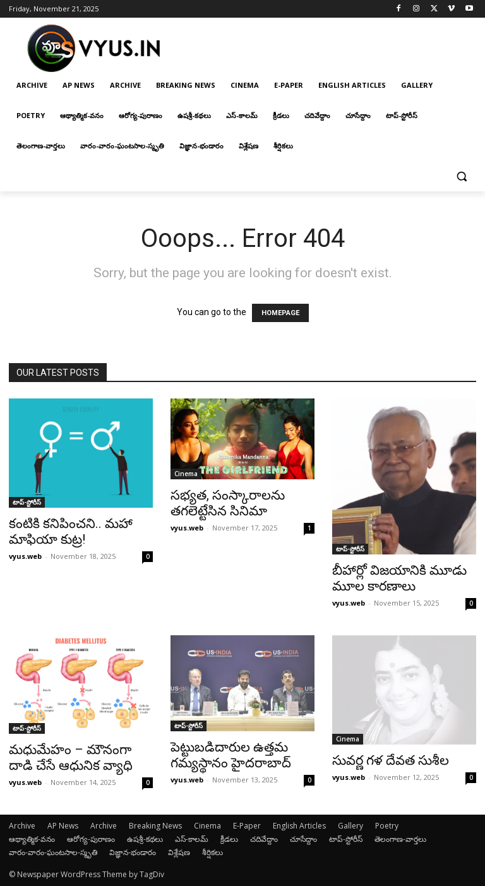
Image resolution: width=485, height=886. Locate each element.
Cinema (186, 473)
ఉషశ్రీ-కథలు (145, 839)
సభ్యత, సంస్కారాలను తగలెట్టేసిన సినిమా (228, 503)
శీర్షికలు (212, 852)
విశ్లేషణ (179, 852)
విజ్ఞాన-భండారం (132, 852)
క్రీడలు (229, 839)
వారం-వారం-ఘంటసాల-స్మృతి (53, 852)
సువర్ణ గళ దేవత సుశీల (390, 760)
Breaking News (155, 825)
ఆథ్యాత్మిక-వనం (32, 839)
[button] (461, 176)
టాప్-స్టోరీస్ (27, 502)
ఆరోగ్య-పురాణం (91, 839)
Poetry (386, 825)
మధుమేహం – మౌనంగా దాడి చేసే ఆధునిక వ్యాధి (71, 757)
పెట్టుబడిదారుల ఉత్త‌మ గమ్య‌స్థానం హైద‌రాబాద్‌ (231, 754)
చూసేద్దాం (303, 839)
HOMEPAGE (280, 313)
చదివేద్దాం (264, 839)
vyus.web (25, 556)
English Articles (299, 825)
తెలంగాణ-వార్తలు (400, 839)
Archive (22, 825)
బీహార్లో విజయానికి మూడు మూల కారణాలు (399, 578)
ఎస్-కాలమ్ (191, 839)
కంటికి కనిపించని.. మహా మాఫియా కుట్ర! (71, 531)
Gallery (350, 825)
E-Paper (247, 825)
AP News (62, 825)
